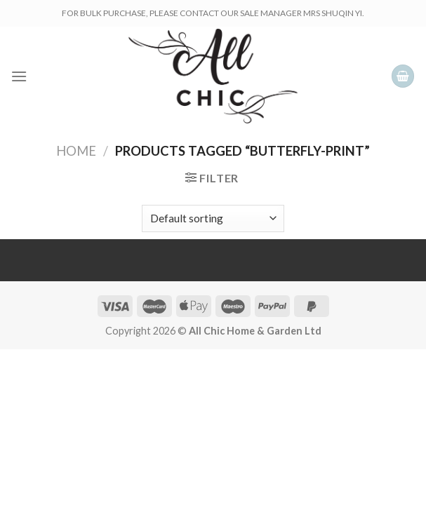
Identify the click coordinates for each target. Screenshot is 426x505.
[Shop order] (213, 218)
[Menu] (19, 76)
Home (76, 151)
